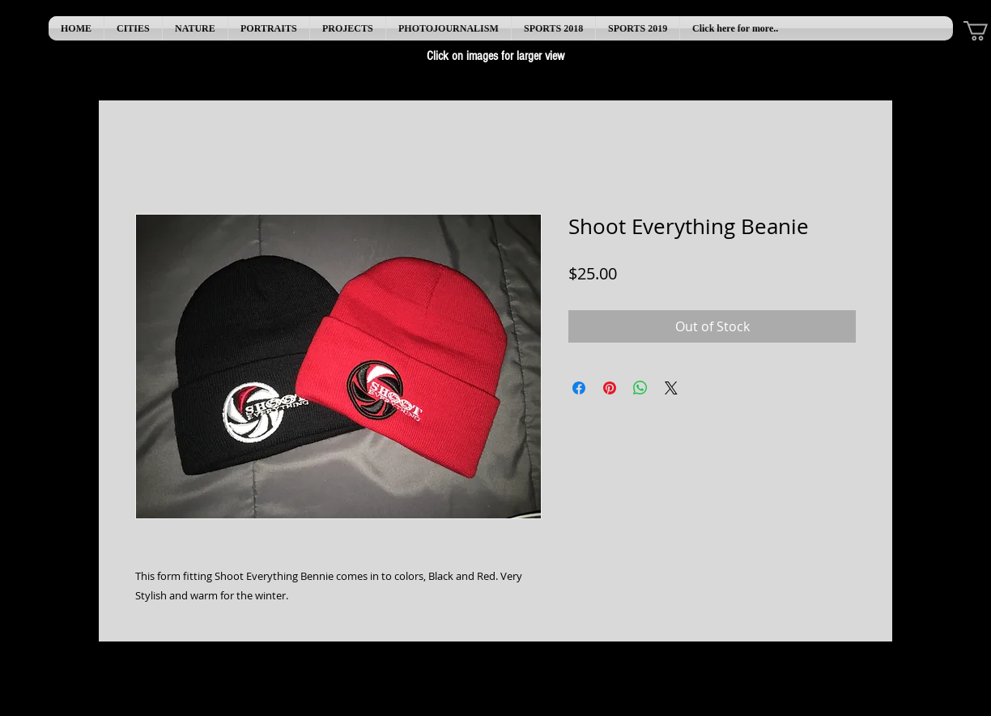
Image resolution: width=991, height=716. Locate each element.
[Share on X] (671, 388)
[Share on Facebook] (579, 388)
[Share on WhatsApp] (640, 388)
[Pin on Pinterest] (609, 388)
